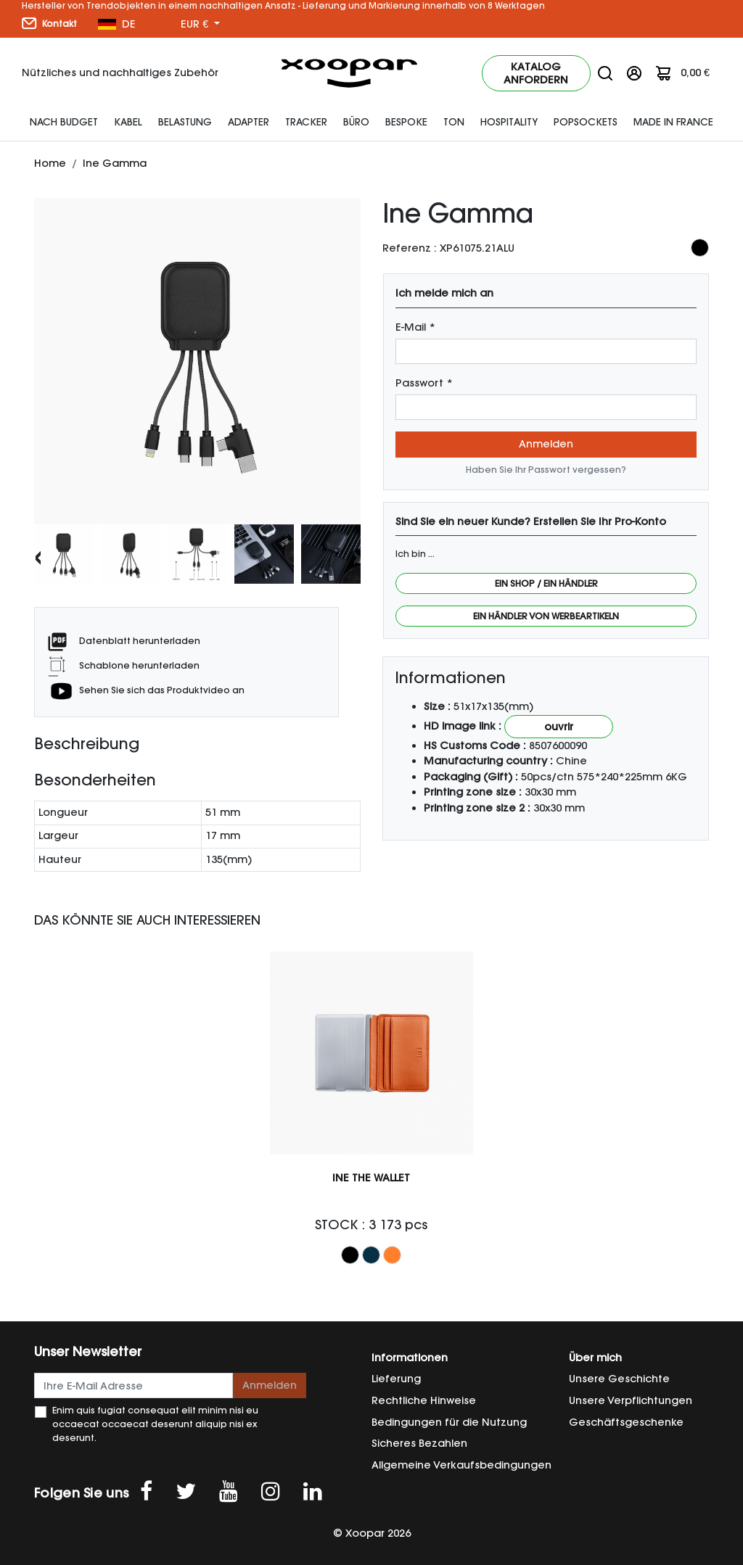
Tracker (306, 122)
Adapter (248, 122)
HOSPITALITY (509, 122)
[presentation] (38, 556)
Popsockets (585, 122)
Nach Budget (64, 122)
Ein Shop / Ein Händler (546, 583)
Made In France (673, 122)
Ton (453, 122)
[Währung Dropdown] (200, 25)
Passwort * (424, 382)
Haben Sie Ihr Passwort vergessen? (546, 469)
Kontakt (49, 23)
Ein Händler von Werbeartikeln (546, 616)
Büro (356, 122)
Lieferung (396, 1378)
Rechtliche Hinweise (424, 1400)
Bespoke (406, 122)
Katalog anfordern (536, 73)
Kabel (128, 122)
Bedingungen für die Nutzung (449, 1422)
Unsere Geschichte (619, 1378)
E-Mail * (415, 327)
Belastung (185, 122)
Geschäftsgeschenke (626, 1422)
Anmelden (546, 443)
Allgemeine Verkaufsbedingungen (461, 1464)
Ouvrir (558, 726)
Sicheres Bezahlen (419, 1443)
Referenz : (409, 248)
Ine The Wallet (371, 1177)
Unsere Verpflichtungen (630, 1400)
